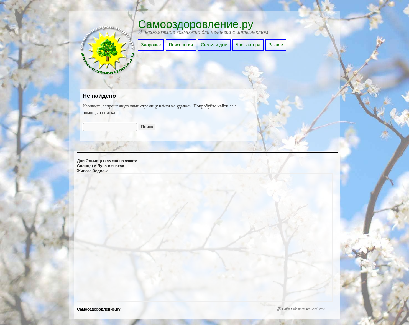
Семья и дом (214, 44)
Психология (181, 44)
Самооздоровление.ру (195, 24)
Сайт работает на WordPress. (304, 309)
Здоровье (151, 44)
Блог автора (248, 44)
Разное (276, 44)
